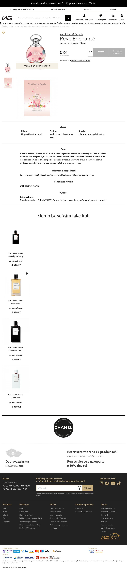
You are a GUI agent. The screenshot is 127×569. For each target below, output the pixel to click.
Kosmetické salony (83, 28)
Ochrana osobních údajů (29, 533)
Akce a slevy (37, 28)
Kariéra (104, 530)
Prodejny (79, 516)
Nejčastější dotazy (27, 536)
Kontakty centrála (108, 520)
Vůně (5, 520)
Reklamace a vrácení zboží (30, 526)
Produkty (7, 29)
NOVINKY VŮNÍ (67, 28)
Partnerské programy (58, 533)
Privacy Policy (75, 502)
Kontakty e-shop (108, 516)
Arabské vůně (51, 28)
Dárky (29, 27)
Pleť (4, 516)
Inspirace (104, 27)
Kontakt (113, 9)
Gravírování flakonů (57, 526)
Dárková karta (55, 520)
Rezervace (23, 520)
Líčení (5, 523)
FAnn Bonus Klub (56, 516)
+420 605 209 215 (12, 491)
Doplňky (6, 530)
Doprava (22, 516)
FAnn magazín (55, 523)
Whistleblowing (108, 536)
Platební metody (26, 523)
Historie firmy (107, 526)
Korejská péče (114, 28)
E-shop (6, 487)
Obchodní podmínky (28, 530)
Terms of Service (88, 502)
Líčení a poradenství (59, 9)
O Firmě (104, 523)
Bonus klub (88, 9)
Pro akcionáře (107, 533)
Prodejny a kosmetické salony (22, 9)
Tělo (4, 526)
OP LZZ (104, 539)
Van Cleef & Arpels (71, 42)
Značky (21, 27)
